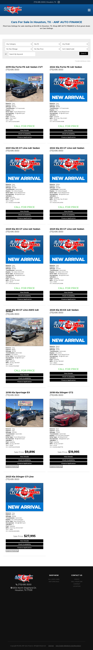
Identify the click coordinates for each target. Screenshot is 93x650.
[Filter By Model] (74, 44)
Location (76, 586)
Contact (76, 584)
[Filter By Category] (18, 44)
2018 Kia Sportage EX (18, 392)
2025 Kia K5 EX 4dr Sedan (64, 310)
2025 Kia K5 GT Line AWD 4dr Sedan (22, 311)
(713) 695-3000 (39, 2)
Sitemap (51, 645)
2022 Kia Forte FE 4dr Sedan (66, 67)
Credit (76, 579)
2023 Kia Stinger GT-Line (20, 476)
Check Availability (24, 134)
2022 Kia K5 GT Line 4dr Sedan (67, 148)
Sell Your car (76, 581)
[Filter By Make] (46, 44)
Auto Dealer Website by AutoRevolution (68, 645)
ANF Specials (54, 581)
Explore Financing (12, 466)
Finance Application (24, 137)
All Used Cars (53, 579)
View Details (24, 130)
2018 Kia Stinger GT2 (61, 392)
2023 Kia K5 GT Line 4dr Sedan (23, 229)
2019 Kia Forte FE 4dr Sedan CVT (24, 67)
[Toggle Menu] (89, 10)
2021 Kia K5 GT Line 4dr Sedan (23, 148)
